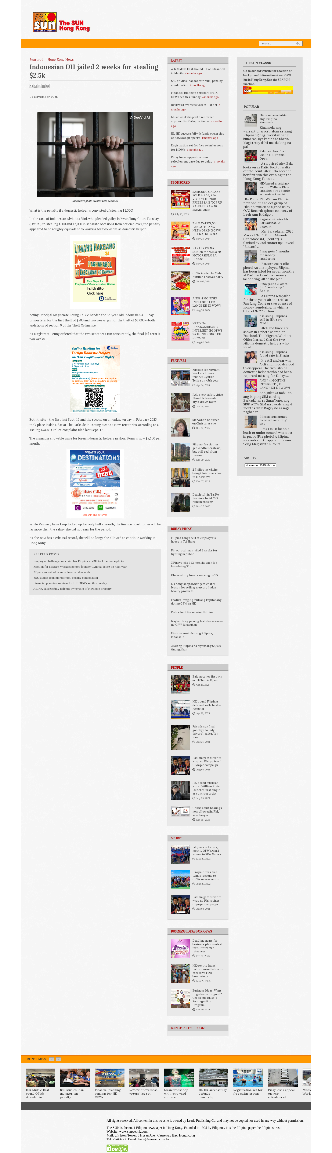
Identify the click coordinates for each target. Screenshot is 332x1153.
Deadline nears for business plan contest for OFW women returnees (207, 946)
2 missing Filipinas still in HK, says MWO (273, 319)
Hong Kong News (61, 59)
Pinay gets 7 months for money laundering (275, 254)
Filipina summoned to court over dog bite (274, 420)
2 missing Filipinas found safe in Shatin (274, 353)
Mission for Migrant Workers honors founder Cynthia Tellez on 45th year (206, 375)
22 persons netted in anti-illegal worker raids (61, 572)
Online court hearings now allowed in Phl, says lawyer (207, 811)
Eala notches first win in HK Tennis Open (207, 678)
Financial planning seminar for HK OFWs (108, 1093)
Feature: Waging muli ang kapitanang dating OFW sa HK (196, 601)
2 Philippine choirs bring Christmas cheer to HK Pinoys (207, 473)
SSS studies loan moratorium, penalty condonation (65, 577)
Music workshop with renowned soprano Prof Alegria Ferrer (192, 119)
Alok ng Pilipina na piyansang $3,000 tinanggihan (196, 647)
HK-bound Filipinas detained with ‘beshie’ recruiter (206, 705)
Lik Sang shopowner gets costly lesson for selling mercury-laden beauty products (193, 587)
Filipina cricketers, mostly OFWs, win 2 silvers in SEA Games (206, 850)
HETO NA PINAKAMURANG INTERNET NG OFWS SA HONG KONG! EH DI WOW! (207, 330)
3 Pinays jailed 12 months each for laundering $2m (194, 564)
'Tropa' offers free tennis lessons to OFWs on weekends (205, 875)
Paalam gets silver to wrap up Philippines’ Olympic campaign (206, 761)
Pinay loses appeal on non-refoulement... (281, 1093)
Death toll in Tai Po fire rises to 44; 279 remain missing (205, 498)
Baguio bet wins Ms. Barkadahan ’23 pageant (274, 222)
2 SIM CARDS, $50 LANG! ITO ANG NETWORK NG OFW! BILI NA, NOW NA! (206, 228)
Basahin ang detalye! (95, 514)
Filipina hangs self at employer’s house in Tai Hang (193, 539)
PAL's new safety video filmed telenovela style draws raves (207, 398)
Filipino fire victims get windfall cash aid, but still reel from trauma (206, 449)
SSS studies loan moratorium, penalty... (72, 1093)
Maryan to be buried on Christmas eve (206, 421)
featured (36, 59)
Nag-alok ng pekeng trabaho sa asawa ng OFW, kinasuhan (197, 623)
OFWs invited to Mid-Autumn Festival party (207, 275)
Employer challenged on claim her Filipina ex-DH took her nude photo (78, 561)
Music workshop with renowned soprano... (176, 1093)
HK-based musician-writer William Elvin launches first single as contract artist (206, 788)
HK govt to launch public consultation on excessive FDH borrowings (207, 971)
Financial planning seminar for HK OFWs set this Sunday (194, 95)
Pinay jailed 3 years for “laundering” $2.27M (274, 287)
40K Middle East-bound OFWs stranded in (38, 1093)
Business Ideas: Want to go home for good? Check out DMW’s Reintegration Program (207, 998)
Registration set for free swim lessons (248, 1091)
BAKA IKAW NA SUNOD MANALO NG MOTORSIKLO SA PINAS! (207, 253)
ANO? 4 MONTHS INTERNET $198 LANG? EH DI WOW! (206, 301)
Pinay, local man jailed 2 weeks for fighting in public (194, 552)
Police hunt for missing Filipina (192, 612)
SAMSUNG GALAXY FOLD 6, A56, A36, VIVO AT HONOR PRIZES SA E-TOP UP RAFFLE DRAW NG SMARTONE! (207, 201)
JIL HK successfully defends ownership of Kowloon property (197, 135)
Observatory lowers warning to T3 (194, 575)
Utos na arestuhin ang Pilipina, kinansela (192, 635)
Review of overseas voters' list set (194, 105)
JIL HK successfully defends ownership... (213, 1093)
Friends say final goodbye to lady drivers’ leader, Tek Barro (205, 732)
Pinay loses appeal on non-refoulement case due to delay (191, 159)
